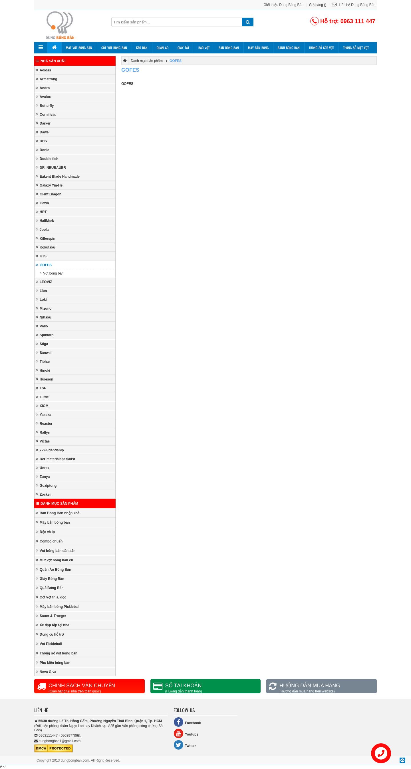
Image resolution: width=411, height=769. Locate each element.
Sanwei (43, 353)
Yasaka (43, 414)
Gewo (42, 203)
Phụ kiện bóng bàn (53, 662)
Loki (41, 299)
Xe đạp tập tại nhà (52, 625)
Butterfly (45, 105)
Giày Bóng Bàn (50, 578)
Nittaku (43, 317)
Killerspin (45, 238)
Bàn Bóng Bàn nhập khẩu (59, 513)
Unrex (42, 468)
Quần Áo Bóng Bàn (53, 569)
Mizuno (43, 308)
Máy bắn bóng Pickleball (58, 606)
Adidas (43, 70)
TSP (41, 388)
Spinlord (45, 335)
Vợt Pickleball (49, 644)
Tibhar (43, 361)
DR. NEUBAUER (51, 167)
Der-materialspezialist (55, 459)
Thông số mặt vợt (356, 47)
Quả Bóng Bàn (50, 588)
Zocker (43, 494)
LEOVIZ (44, 282)
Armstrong (46, 79)
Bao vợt (203, 47)
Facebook (187, 722)
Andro (43, 88)
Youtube (186, 733)
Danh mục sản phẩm (57, 504)
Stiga (42, 344)
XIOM (42, 406)
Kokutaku (45, 247)
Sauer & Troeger (51, 616)
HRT (41, 212)
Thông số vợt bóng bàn (56, 653)
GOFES (44, 265)
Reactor (44, 423)
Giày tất (183, 47)
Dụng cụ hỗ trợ (50, 634)
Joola (42, 229)
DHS (41, 141)
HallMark (45, 221)
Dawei (43, 132)
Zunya (43, 476)
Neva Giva (46, 672)
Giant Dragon (48, 194)
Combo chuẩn (49, 541)
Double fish (47, 159)
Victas (43, 441)
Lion (41, 291)
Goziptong (46, 485)
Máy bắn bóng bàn (53, 522)
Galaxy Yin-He (49, 185)
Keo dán (142, 47)
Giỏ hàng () (317, 5)
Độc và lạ (45, 532)
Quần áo (162, 47)
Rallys (43, 432)
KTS (41, 256)
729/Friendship (50, 450)
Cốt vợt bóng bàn (114, 47)
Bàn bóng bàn (229, 47)
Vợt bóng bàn (52, 273)
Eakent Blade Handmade (58, 176)
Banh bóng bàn (289, 47)
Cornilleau (46, 114)
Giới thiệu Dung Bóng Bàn (283, 5)
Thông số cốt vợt (321, 47)
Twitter (185, 745)
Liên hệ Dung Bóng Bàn (353, 5)
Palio (42, 326)
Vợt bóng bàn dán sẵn (55, 550)
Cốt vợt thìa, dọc (51, 597)
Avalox (43, 97)
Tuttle (42, 397)
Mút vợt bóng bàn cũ (54, 560)
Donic (42, 150)
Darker (43, 123)
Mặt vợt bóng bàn (79, 47)
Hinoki (43, 370)
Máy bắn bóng (258, 47)
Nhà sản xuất (51, 61)
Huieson (44, 379)
